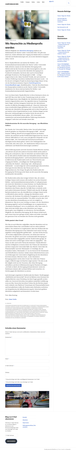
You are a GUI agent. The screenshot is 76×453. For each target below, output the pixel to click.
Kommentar (8, 339)
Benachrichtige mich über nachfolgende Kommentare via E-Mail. (23, 381)
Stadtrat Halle (9, 318)
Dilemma (8, 308)
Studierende (30, 318)
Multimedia (26, 314)
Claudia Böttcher (34, 307)
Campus (28, 2)
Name (7, 360)
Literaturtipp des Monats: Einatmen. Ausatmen (62, 20)
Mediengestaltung (27, 312)
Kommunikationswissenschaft (13, 311)
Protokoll (37, 315)
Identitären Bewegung (27, 50)
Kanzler (41, 310)
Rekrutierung (20, 316)
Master (20, 312)
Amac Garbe (13, 301)
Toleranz (36, 318)
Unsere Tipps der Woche (63, 15)
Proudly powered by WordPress (50, 451)
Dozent (18, 308)
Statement (16, 318)
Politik (22, 2)
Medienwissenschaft (11, 314)
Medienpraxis (36, 312)
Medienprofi (44, 312)
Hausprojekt (9, 310)
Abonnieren (11, 443)
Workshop (17, 319)
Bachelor (20, 307)
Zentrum (24, 319)
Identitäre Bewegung (18, 310)
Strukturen (23, 318)
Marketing (31, 311)
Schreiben (32, 316)
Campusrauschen (11, 4)
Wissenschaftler (10, 319)
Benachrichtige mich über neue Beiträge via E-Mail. (19, 384)
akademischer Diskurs (11, 307)
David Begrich (43, 307)
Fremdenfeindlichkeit (43, 308)
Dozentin (23, 308)
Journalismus (34, 310)
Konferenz (24, 311)
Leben (38, 2)
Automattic (68, 451)
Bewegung (26, 307)
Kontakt (25, 419)
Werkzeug (42, 318)
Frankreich (34, 308)
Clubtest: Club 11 (61, 53)
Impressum (26, 424)
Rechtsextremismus (10, 316)
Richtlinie (26, 316)
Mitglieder (19, 314)
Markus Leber (38, 311)
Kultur (33, 2)
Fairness (28, 308)
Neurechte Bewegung (15, 315)
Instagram (27, 310)
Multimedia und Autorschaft (37, 314)
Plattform (24, 315)
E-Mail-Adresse (9, 367)
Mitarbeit (25, 421)
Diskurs (13, 308)
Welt (43, 2)
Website (7, 374)
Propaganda (31, 315)
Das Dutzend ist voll (62, 27)
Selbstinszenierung (41, 316)
